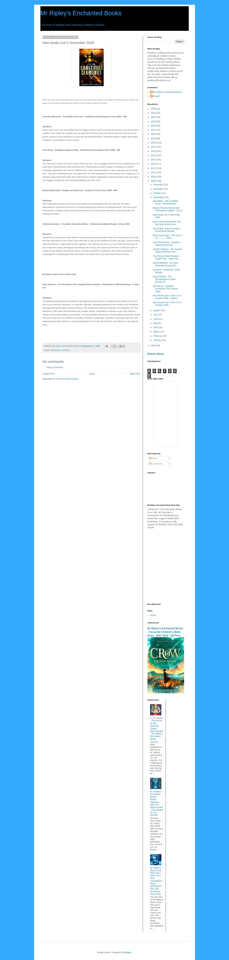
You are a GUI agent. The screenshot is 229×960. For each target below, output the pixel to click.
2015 (153, 155)
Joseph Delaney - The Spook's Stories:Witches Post (167, 250)
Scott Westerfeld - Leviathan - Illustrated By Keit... (167, 243)
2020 (153, 134)
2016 (153, 151)
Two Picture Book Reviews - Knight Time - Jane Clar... (166, 257)
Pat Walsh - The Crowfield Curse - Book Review (165, 202)
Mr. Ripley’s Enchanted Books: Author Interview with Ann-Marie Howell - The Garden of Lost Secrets (156, 803)
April (155, 327)
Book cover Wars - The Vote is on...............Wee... (167, 236)
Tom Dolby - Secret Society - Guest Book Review (166, 229)
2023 (153, 121)
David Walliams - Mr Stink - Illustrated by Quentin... (166, 264)
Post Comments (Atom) (67, 379)
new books (55, 350)
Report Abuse (155, 353)
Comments (155, 463)
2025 (153, 113)
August (157, 310)
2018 (153, 142)
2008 (153, 345)
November (65, 350)
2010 (153, 176)
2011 (153, 172)
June (156, 319)
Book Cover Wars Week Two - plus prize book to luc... (167, 222)
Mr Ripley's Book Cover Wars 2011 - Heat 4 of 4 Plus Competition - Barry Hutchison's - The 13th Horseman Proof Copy (156, 881)
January (157, 340)
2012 (153, 168)
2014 (153, 159)
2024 (153, 117)
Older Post (134, 373)
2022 (153, 125)
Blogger (127, 952)
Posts (153, 458)
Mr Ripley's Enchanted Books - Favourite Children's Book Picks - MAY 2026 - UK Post (165, 632)
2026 (153, 108)
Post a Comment (54, 367)
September (159, 197)
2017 (153, 147)
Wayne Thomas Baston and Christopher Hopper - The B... (168, 209)
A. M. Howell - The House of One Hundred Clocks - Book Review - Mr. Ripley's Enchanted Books (156, 728)
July (155, 314)
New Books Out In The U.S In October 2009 (167, 303)
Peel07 (156, 96)
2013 (153, 164)
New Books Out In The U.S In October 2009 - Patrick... (167, 296)
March (156, 331)
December (158, 184)
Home (92, 373)
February (158, 336)
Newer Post (49, 373)
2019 (153, 138)
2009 (153, 181)
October (157, 193)
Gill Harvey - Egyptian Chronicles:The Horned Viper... (165, 289)
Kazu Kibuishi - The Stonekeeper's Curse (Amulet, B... (164, 279)
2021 (153, 130)
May (155, 323)
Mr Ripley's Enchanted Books (81, 13)
